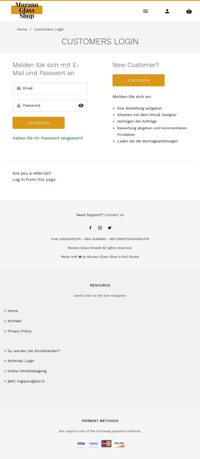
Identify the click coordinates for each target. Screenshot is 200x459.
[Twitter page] (109, 228)
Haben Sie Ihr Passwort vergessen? (47, 138)
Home (22, 29)
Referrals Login (21, 361)
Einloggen (138, 80)
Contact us (114, 215)
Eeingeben (38, 123)
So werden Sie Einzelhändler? (34, 351)
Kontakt (14, 321)
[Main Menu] (146, 11)
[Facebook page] (90, 228)
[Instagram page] (100, 228)
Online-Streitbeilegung (27, 371)
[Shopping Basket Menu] (189, 11)
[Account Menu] (167, 11)
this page (46, 179)
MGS (125, 257)
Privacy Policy (20, 331)
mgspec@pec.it (31, 381)
